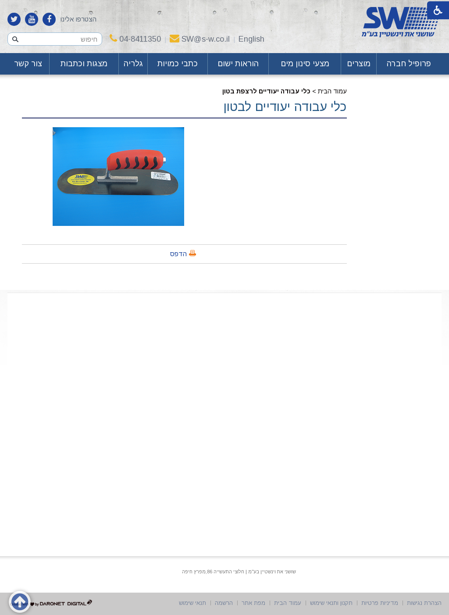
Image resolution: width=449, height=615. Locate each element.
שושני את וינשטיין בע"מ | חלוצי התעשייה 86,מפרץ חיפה (239, 571)
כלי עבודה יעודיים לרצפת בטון (266, 91)
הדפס (178, 253)
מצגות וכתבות (84, 63)
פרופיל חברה (409, 63)
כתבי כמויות (177, 63)
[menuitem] (409, 64)
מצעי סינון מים (305, 63)
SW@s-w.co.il (200, 39)
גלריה (133, 63)
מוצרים (359, 63)
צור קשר (28, 63)
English (251, 39)
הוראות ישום (238, 63)
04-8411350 (135, 39)
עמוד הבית (332, 91)
